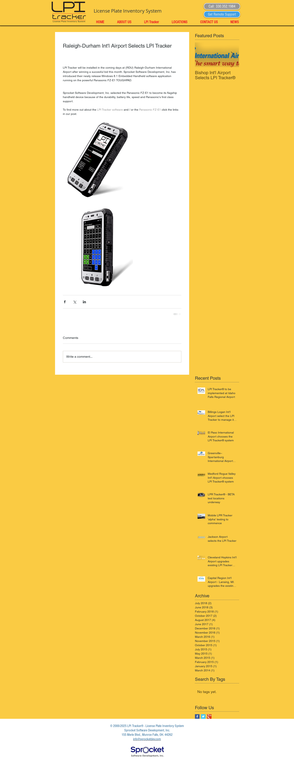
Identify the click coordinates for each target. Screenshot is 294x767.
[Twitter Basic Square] (203, 716)
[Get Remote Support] (222, 14)
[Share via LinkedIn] (84, 302)
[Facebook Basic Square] (197, 716)
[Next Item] (232, 55)
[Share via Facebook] (65, 302)
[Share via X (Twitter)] (74, 302)
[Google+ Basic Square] (209, 716)
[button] (222, 6)
